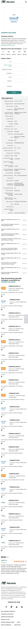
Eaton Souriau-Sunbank (19, 103)
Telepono (9, 81)
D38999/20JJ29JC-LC (15, 326)
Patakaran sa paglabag (7, 614)
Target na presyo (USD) (8, 65)
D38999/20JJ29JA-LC (15, 286)
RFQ (1, 296)
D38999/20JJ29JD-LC (15, 514)
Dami (10, 61)
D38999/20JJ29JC (15, 406)
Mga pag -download (6, 624)
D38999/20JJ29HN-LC (15, 366)
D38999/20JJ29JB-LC (15, 313)
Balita (18, 622)
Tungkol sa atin (5, 619)
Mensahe (9, 86)
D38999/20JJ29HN (15, 299)
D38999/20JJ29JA (14, 380)
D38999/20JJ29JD (15, 420)
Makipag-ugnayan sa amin (7, 622)
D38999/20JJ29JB (14, 393)
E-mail (10, 77)
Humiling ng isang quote (7, 616)
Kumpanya (9, 73)
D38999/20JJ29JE (15, 460)
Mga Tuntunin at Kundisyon (8, 611)
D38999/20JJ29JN (14, 353)
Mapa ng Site (17, 624)
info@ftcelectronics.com (9, 45)
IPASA (14, 92)
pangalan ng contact (7, 69)
